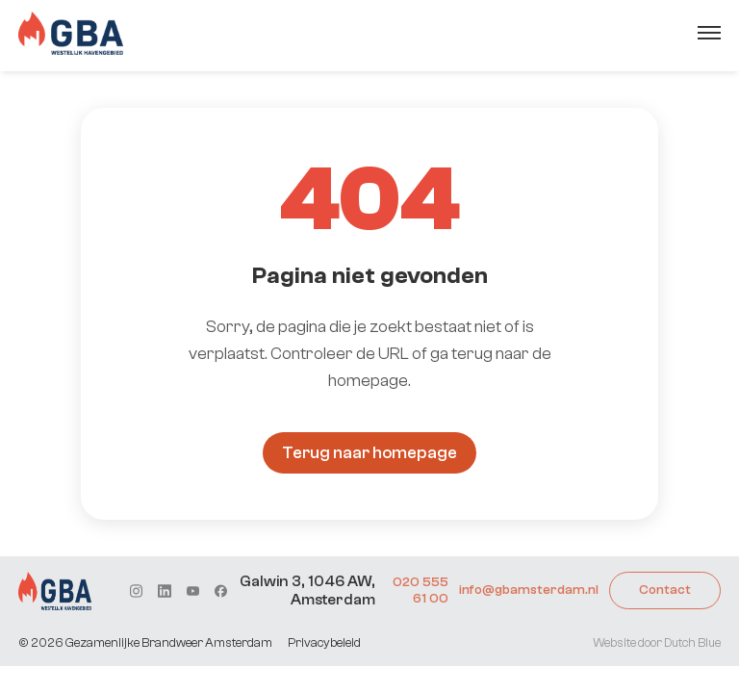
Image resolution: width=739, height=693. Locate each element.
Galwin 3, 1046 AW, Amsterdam (307, 590)
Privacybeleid (324, 642)
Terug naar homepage (369, 453)
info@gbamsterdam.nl (529, 590)
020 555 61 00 (420, 590)
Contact (665, 590)
